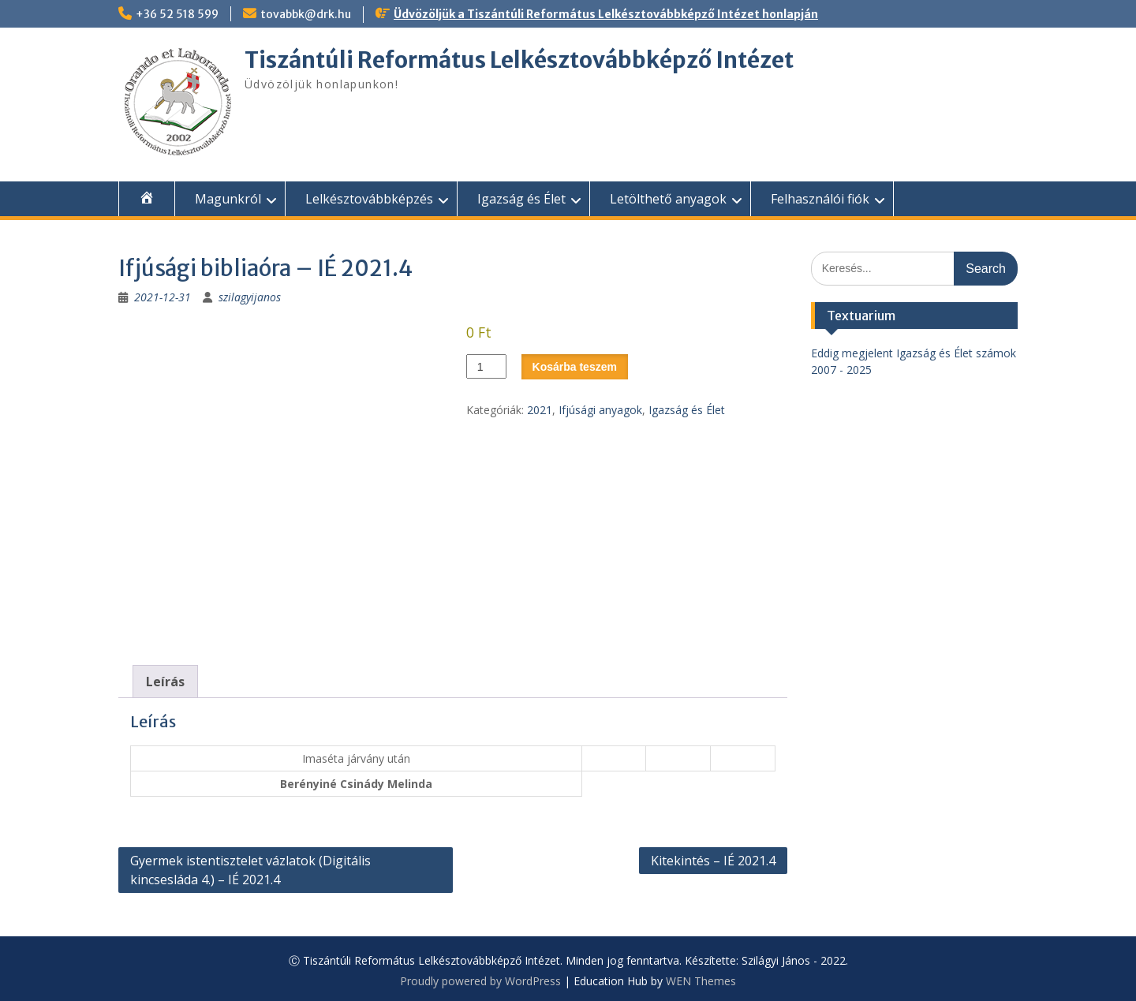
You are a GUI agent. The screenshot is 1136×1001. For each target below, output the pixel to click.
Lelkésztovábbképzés (369, 198)
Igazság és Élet (521, 198)
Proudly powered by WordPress (480, 980)
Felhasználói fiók (820, 198)
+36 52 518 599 (177, 14)
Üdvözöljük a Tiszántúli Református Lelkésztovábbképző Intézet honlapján (606, 14)
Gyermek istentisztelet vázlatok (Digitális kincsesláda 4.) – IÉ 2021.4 (250, 870)
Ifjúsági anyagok (600, 409)
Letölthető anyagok (668, 198)
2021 (539, 409)
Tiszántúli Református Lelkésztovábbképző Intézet (519, 60)
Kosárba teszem (574, 366)
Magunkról (228, 198)
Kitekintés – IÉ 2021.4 (713, 860)
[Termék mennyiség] (486, 366)
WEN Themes (701, 980)
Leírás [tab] (165, 681)
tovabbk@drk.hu (305, 14)
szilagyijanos (250, 296)
